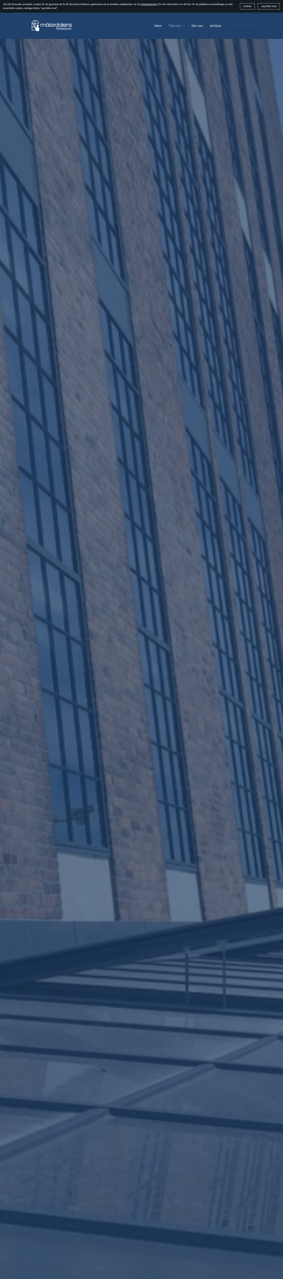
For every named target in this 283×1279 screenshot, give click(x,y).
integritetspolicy (149, 4)
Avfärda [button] (247, 6)
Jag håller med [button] (269, 6)
